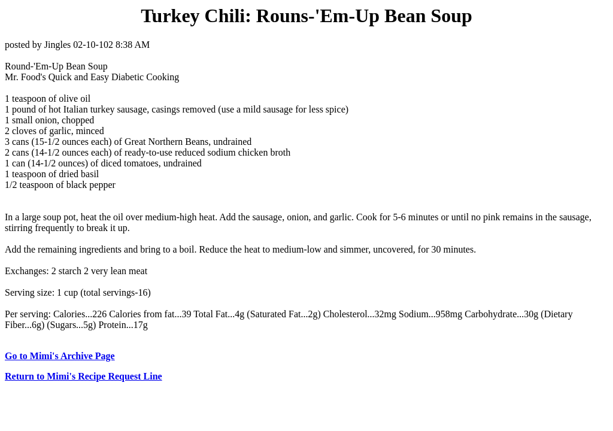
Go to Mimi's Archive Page (60, 356)
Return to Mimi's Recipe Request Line (83, 376)
